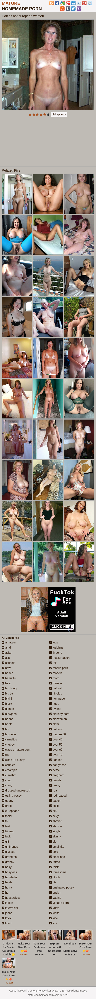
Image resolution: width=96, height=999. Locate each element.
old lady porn (59, 713)
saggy (55, 800)
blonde (8, 708)
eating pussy (12, 795)
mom (54, 678)
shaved (55, 821)
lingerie (55, 652)
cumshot (9, 775)
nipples (55, 693)
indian (7, 902)
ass (6, 657)
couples (8, 765)
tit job (54, 877)
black (7, 703)
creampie (9, 770)
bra (6, 729)
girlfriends (10, 846)
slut (53, 841)
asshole (8, 662)
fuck (6, 836)
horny (7, 887)
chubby (8, 744)
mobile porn (58, 668)
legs (53, 642)
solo (53, 851)
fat (5, 821)
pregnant (56, 775)
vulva (54, 907)
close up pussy (13, 759)
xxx (53, 923)
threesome (58, 872)
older (54, 724)
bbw (6, 668)
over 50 (56, 744)
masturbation (59, 657)
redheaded (58, 795)
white (54, 913)
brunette (9, 734)
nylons (55, 708)
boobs (7, 719)
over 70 (56, 754)
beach (7, 673)
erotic (7, 805)
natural (55, 688)
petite (54, 770)
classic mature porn (16, 749)
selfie (54, 805)
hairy (7, 867)
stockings (57, 856)
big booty (9, 688)
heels (7, 882)
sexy (54, 816)
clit (5, 754)
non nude (57, 698)
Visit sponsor (59, 114)
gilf (5, 841)
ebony (7, 800)
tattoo (54, 862)
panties (55, 759)
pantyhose (57, 765)
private (55, 780)
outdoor (56, 729)
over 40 (56, 739)
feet (6, 826)
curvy (7, 785)
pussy (54, 785)
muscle (55, 683)
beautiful (9, 678)
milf (53, 662)
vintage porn (59, 902)
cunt (6, 780)
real (53, 790)
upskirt (55, 892)
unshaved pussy (61, 887)
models (55, 673)
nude (54, 703)
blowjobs (9, 713)
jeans (7, 913)
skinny (55, 836)
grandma (9, 856)
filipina (8, 831)
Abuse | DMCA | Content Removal (28, 990)
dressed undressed (16, 790)
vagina (55, 897)
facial (7, 816)
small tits (56, 846)
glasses (8, 851)
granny (8, 862)
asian (7, 652)
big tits (8, 693)
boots (7, 724)
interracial (10, 907)
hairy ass (9, 872)
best (6, 683)
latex (6, 918)
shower (55, 826)
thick (54, 867)
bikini (7, 698)
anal (6, 647)
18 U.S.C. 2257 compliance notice (67, 990)
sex (53, 810)
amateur (9, 642)
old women (58, 719)
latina (7, 923)
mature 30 (57, 734)
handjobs (9, 877)
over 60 (56, 749)
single (54, 831)
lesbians (56, 647)
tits (53, 882)
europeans (10, 810)
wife (53, 918)
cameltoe (9, 739)
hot (5, 892)
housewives (11, 897)
